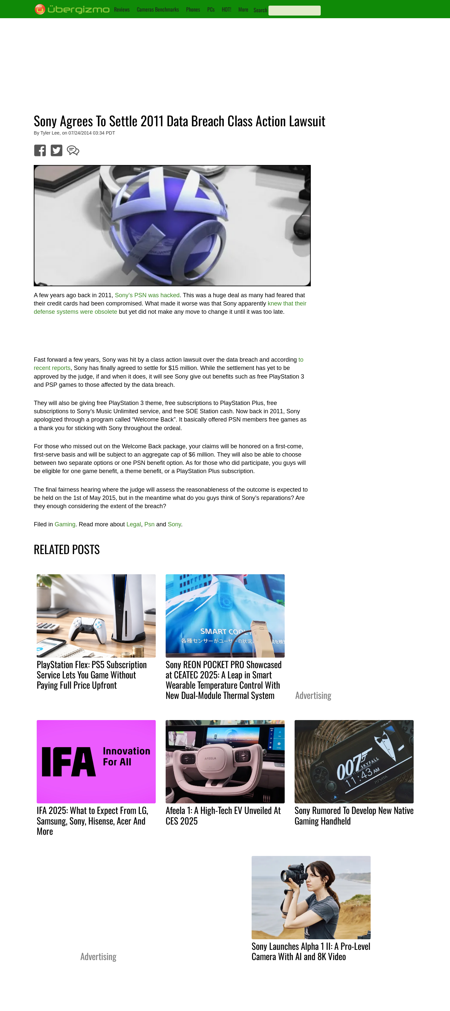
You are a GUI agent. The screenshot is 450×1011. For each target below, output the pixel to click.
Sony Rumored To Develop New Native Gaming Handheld (354, 815)
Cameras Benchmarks (158, 9)
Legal (133, 524)
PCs (211, 9)
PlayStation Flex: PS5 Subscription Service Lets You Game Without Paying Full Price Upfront (92, 674)
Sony (174, 524)
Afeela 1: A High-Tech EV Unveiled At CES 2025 (223, 815)
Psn (149, 524)
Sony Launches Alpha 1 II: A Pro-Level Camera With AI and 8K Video (311, 951)
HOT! (226, 9)
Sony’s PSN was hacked (147, 295)
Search (260, 10)
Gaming (65, 524)
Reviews (122, 9)
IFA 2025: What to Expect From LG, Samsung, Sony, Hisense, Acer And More (92, 820)
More (243, 9)
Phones (193, 9)
